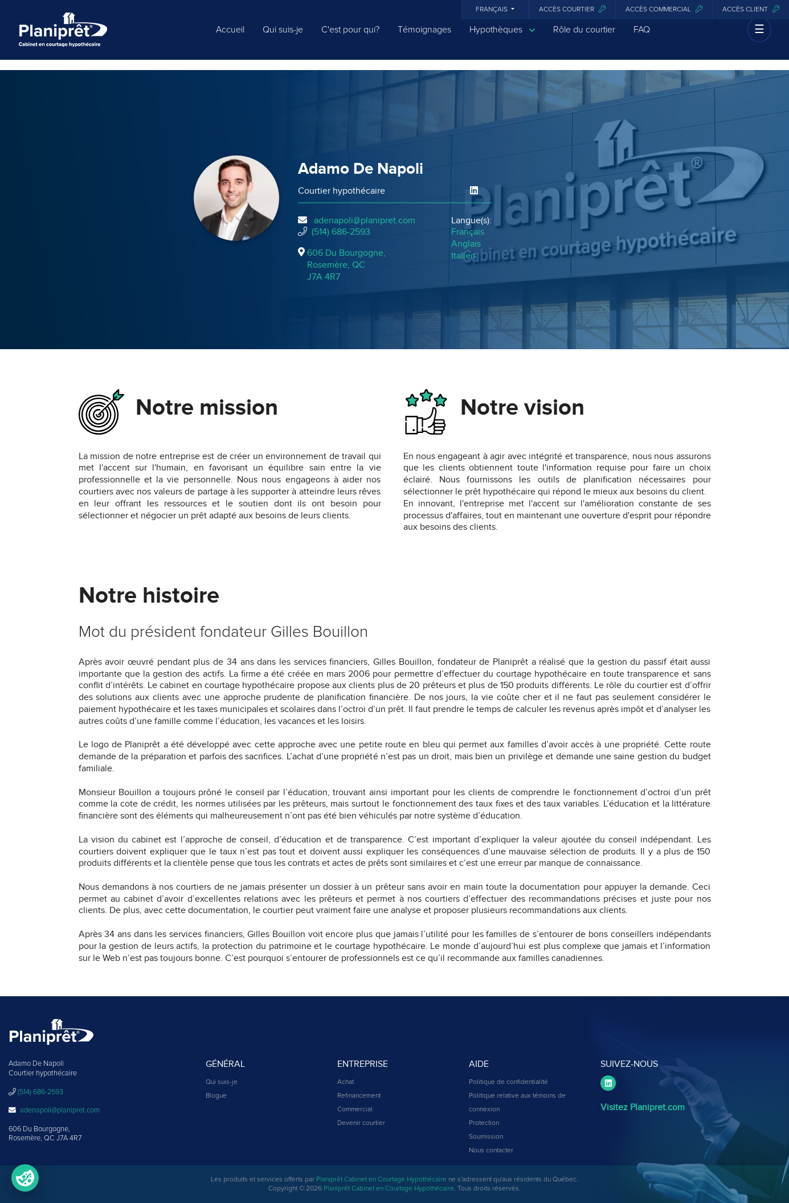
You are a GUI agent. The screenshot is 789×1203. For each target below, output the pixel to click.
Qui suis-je (283, 35)
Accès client (750, 9)
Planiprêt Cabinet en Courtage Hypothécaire (381, 1179)
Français (492, 9)
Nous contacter (491, 1150)
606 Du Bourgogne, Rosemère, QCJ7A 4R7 (346, 265)
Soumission (486, 1137)
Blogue (216, 1095)
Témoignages (424, 35)
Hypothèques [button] (502, 35)
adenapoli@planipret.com (364, 220)
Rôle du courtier (584, 35)
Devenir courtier (361, 1123)
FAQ (641, 35)
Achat (345, 1082)
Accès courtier (572, 9)
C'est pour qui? (350, 35)
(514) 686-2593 (341, 232)
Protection (484, 1123)
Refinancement (359, 1095)
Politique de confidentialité (508, 1082)
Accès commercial (664, 9)
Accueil (230, 35)
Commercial (355, 1109)
